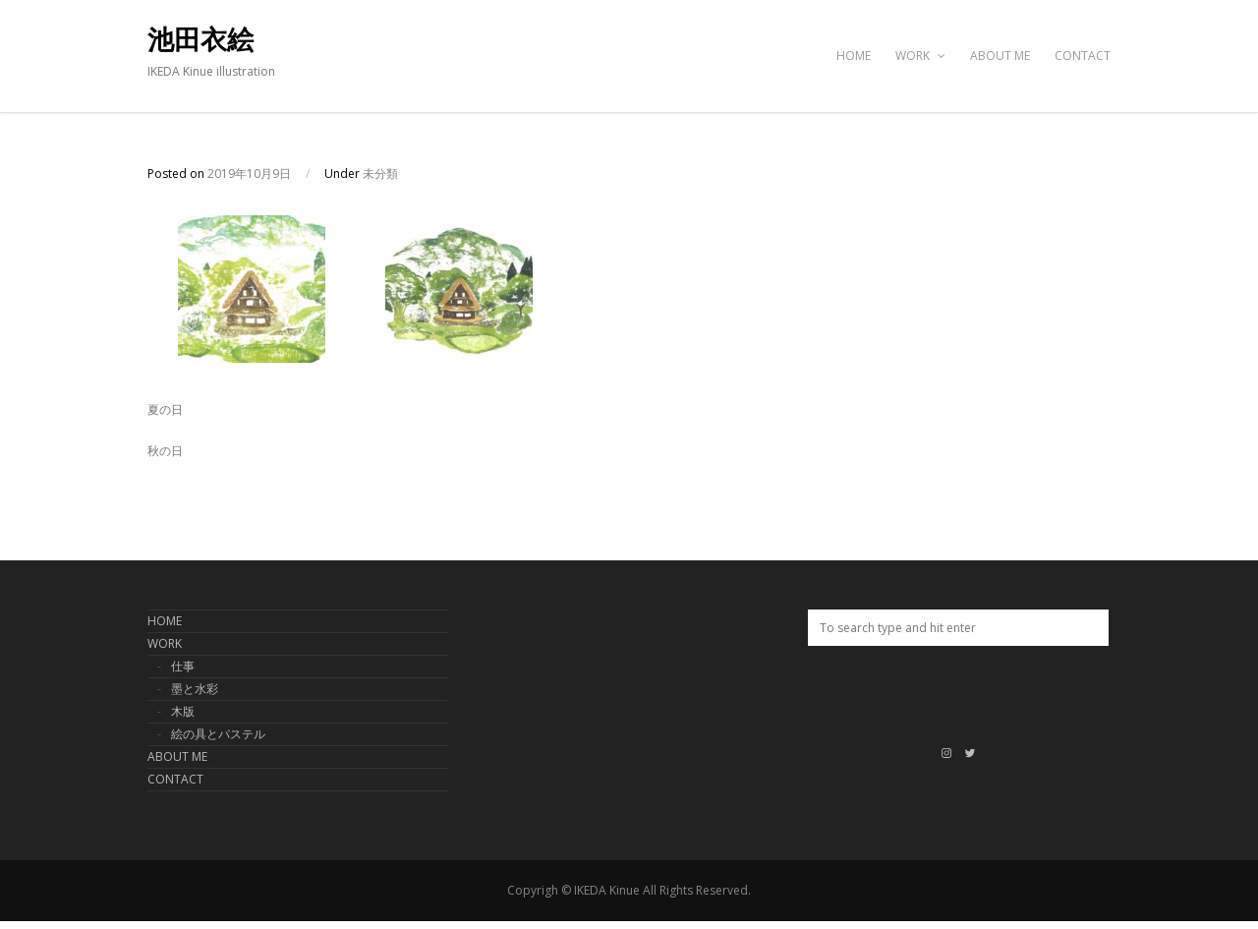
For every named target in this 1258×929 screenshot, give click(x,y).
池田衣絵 (200, 40)
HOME (853, 55)
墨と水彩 (194, 688)
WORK (920, 55)
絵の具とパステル (218, 734)
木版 (183, 711)
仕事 (183, 666)
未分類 (380, 173)
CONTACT (1083, 55)
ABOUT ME (1000, 55)
